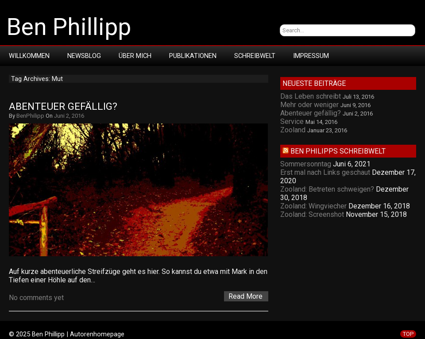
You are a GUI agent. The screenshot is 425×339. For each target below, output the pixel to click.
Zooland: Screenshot (312, 214)
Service (292, 121)
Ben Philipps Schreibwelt (338, 151)
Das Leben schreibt (310, 96)
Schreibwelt (254, 56)
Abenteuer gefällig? (63, 106)
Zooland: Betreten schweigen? (327, 189)
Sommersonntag (305, 164)
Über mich (135, 56)
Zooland (292, 130)
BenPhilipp (30, 115)
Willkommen (29, 56)
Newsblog (84, 56)
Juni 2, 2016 (69, 115)
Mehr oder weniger (309, 104)
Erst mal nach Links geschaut (325, 172)
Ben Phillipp (69, 27)
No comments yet (36, 297)
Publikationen (192, 56)
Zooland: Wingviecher (313, 206)
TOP (408, 334)
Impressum (311, 56)
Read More (245, 296)
